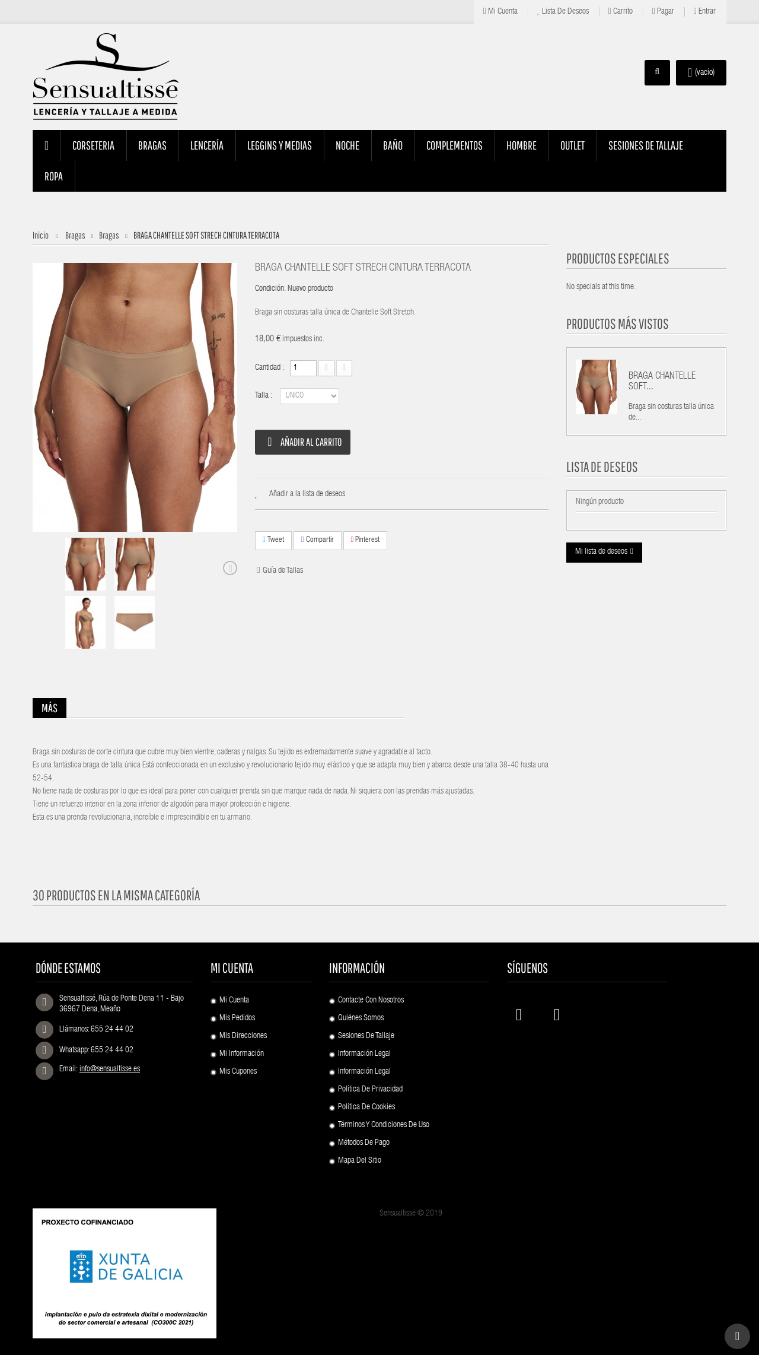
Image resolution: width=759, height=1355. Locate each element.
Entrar (705, 11)
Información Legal (364, 1054)
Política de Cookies (366, 1107)
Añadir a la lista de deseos (307, 494)
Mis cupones (238, 1072)
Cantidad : (269, 368)
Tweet (273, 539)
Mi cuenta (500, 11)
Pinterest (365, 539)
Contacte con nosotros (371, 1001)
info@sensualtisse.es (109, 1069)
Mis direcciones (243, 1036)
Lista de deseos (563, 11)
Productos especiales (617, 258)
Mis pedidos (237, 1018)
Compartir (317, 539)
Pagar (663, 11)
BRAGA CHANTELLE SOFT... (662, 382)
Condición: (270, 289)
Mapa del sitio (359, 1161)
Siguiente (230, 568)
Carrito (620, 11)
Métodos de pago (364, 1143)
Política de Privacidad (370, 1090)
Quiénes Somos (361, 1018)
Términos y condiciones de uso (383, 1125)
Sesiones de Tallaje (366, 1036)
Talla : (264, 396)
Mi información (241, 1054)
